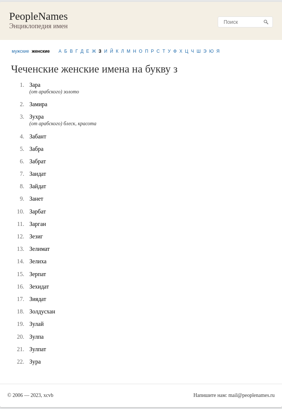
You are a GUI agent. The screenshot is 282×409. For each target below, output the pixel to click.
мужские (20, 51)
